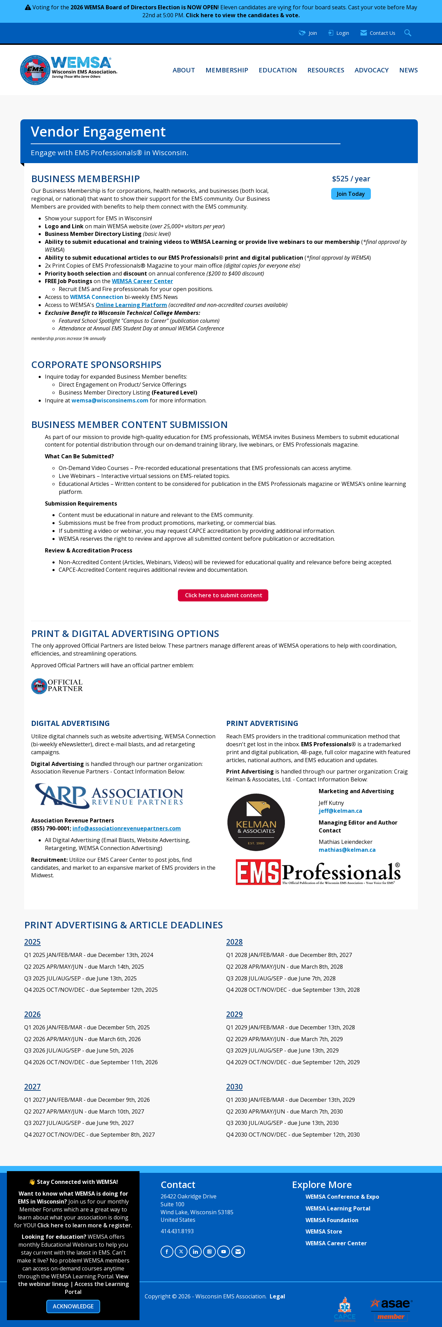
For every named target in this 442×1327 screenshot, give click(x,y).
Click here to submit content (223, 595)
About (184, 70)
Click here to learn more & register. (84, 1225)
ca (359, 811)
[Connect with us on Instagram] (209, 1252)
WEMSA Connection (96, 297)
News (408, 70)
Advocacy (372, 70)
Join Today (351, 194)
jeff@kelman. (337, 811)
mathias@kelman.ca (347, 850)
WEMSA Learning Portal (338, 1208)
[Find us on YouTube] (223, 1252)
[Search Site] (408, 33)
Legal (277, 1296)
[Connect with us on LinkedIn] (195, 1252)
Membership (226, 70)
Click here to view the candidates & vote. (243, 15)
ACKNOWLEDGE (73, 1306)
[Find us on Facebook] (167, 1252)
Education (278, 70)
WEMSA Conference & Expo (342, 1196)
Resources (325, 70)
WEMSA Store (324, 1231)
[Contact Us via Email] (238, 1252)
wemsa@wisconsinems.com (109, 400)
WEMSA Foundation (332, 1220)
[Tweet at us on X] (181, 1252)
